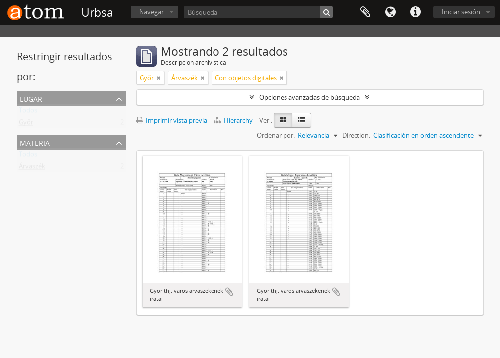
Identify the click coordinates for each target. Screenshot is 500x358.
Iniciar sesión (461, 11)
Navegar (151, 11)
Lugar (31, 98)
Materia (35, 142)
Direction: (356, 135)
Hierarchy (234, 120)
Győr (26, 124)
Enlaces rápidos (415, 12)
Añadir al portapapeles (229, 292)
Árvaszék (32, 168)
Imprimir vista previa (171, 120)
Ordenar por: (276, 135)
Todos (28, 112)
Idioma (390, 12)
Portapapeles (365, 12)
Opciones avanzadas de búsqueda (309, 97)
